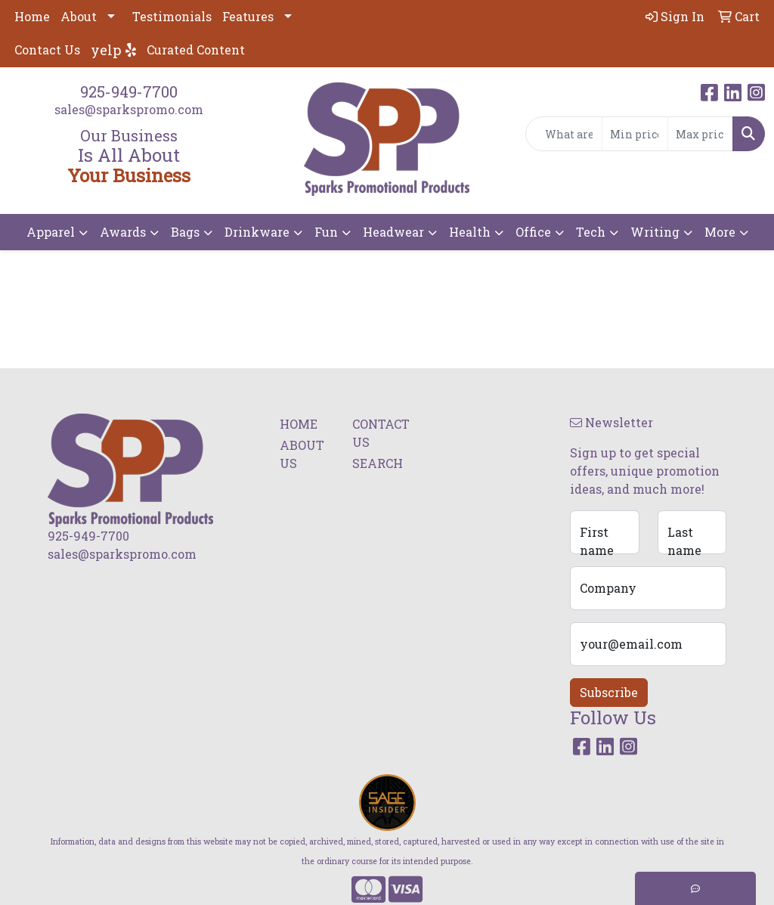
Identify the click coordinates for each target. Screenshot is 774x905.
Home (32, 16)
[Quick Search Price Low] (634, 133)
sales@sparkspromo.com (128, 109)
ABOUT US (302, 454)
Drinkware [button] (256, 232)
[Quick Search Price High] (700, 133)
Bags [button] (185, 232)
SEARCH (377, 463)
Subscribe (609, 692)
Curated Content (196, 49)
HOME (298, 424)
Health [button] (470, 232)
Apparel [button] (50, 232)
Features (248, 16)
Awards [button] (123, 232)
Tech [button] (590, 232)
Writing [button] (655, 232)
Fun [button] (326, 232)
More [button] (719, 232)
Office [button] (533, 232)
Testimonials (172, 16)
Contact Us (47, 49)
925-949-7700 (129, 91)
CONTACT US (379, 433)
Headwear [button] (393, 232)
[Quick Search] (563, 133)
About (78, 16)
